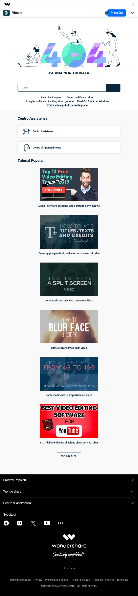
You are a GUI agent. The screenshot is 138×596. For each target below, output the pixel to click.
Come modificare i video (80, 97)
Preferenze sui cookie (56, 579)
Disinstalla (122, 579)
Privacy (38, 579)
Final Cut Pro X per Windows (93, 101)
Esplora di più (69, 456)
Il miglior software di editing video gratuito (50, 101)
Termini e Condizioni (20, 579)
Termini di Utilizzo (80, 579)
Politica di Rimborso (103, 579)
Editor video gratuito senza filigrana (67, 105)
